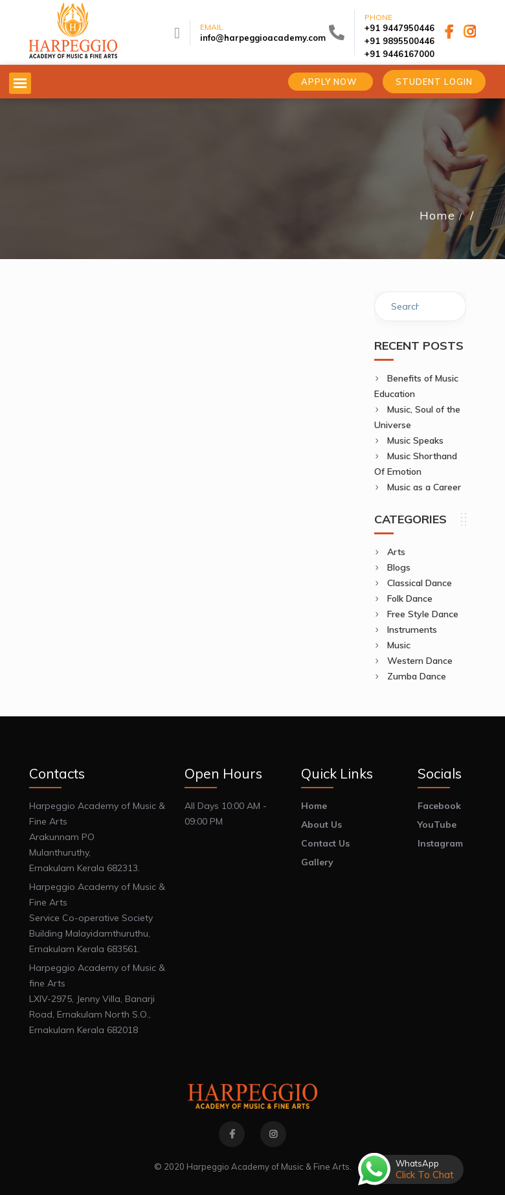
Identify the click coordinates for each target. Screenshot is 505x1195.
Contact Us (325, 843)
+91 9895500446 (399, 41)
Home (437, 215)
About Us (321, 824)
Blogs (398, 567)
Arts (396, 552)
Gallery (317, 862)
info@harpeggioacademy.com (263, 37)
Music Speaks (415, 440)
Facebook (439, 806)
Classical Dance (419, 583)
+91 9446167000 (399, 54)
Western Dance (420, 660)
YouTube (437, 824)
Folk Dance (409, 598)
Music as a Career (424, 487)
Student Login (434, 81)
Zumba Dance (416, 676)
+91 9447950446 (399, 28)
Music (398, 645)
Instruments (412, 629)
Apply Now (330, 81)
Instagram (440, 843)
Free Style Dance (422, 614)
